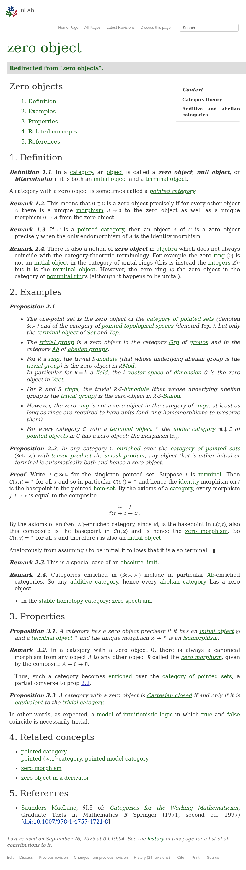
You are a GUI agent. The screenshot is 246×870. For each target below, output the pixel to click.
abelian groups (87, 349)
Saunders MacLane (48, 808)
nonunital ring (66, 276)
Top (113, 332)
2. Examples (38, 111)
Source (213, 857)
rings (71, 389)
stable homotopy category (74, 601)
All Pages (92, 27)
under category (194, 429)
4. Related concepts (49, 131)
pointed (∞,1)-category (51, 758)
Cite (180, 857)
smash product (124, 455)
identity (189, 481)
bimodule (136, 389)
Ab (55, 349)
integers (219, 263)
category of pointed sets (180, 319)
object (115, 172)
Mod (128, 365)
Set (91, 332)
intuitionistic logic (148, 714)
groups (198, 342)
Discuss (26, 857)
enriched (128, 448)
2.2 (85, 683)
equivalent (28, 702)
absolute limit (138, 562)
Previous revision (53, 857)
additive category (94, 582)
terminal (209, 474)
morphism (90, 210)
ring (219, 255)
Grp (174, 342)
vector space (145, 372)
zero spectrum (131, 601)
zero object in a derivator (55, 778)
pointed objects (47, 436)
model (105, 714)
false (233, 714)
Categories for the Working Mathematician (174, 808)
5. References (40, 141)
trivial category (82, 702)
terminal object (166, 179)
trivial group (56, 342)
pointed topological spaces (137, 326)
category (81, 172)
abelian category (183, 582)
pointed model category (117, 758)
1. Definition (38, 101)
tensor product (71, 455)
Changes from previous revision (101, 857)
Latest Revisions (121, 27)
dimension (187, 372)
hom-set (104, 488)
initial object (110, 179)
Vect (57, 379)
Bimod (171, 396)
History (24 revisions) (152, 857)
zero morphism (206, 531)
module (107, 359)
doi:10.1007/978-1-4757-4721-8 (65, 822)
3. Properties (39, 121)
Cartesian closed (169, 695)
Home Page (68, 27)
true (206, 714)
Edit (10, 857)
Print (196, 857)
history (155, 839)
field (101, 372)
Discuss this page (156, 27)
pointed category (172, 191)
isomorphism (200, 638)
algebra (167, 249)
